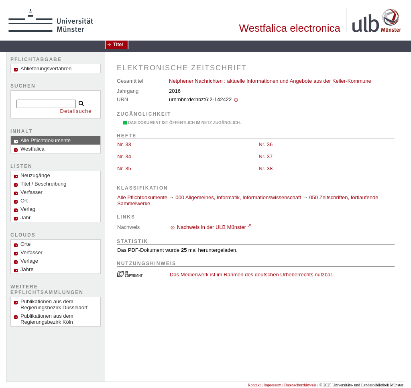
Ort (24, 201)
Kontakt (254, 385)
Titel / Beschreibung (43, 184)
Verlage (29, 261)
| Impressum (271, 385)
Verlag (27, 209)
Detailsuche (76, 111)
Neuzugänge (35, 175)
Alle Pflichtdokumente (143, 197)
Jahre (27, 269)
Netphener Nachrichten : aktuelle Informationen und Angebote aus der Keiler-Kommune (270, 81)
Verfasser (31, 192)
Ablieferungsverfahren (45, 68)
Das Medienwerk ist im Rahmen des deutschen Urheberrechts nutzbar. (252, 275)
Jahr (25, 217)
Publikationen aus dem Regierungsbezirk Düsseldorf (53, 304)
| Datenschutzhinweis (299, 385)
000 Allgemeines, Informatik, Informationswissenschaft (238, 197)
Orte (25, 244)
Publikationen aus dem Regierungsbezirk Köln (46, 319)
